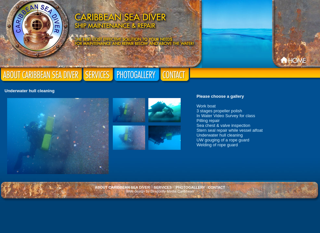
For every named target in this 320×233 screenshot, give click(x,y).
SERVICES (163, 187)
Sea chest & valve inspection (223, 125)
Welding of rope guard (217, 144)
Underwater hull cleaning (220, 135)
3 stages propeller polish (219, 110)
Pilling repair (208, 120)
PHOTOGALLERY (190, 187)
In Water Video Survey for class (226, 115)
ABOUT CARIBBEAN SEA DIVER (122, 187)
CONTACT (216, 187)
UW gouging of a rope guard (223, 140)
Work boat (206, 106)
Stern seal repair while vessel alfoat (230, 130)
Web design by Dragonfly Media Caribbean (160, 191)
